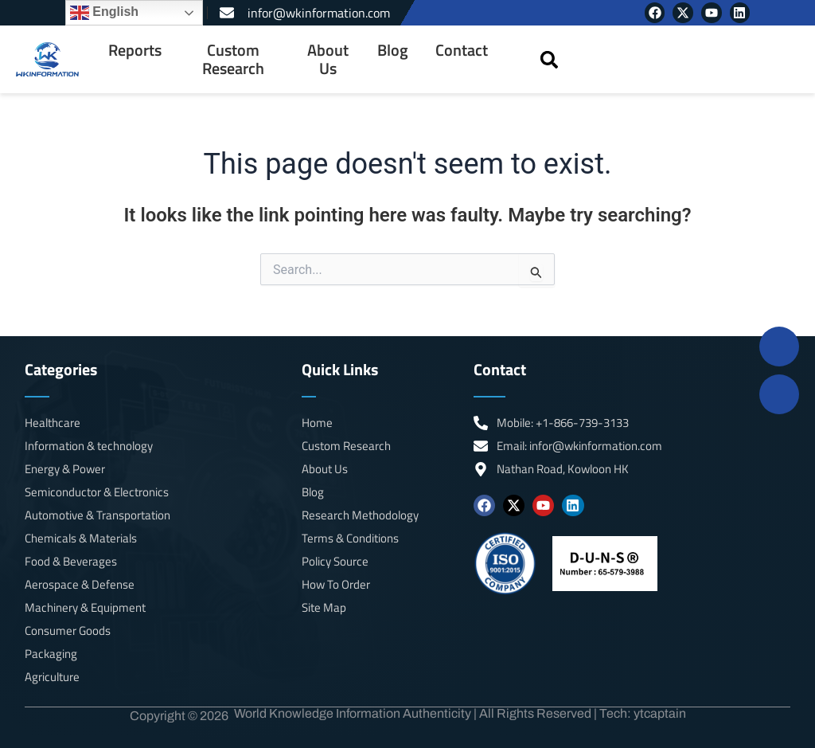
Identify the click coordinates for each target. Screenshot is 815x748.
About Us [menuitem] (328, 59)
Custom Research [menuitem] (233, 59)
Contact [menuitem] (461, 50)
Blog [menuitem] (392, 50)
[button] (549, 59)
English (104, 12)
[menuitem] (135, 59)
